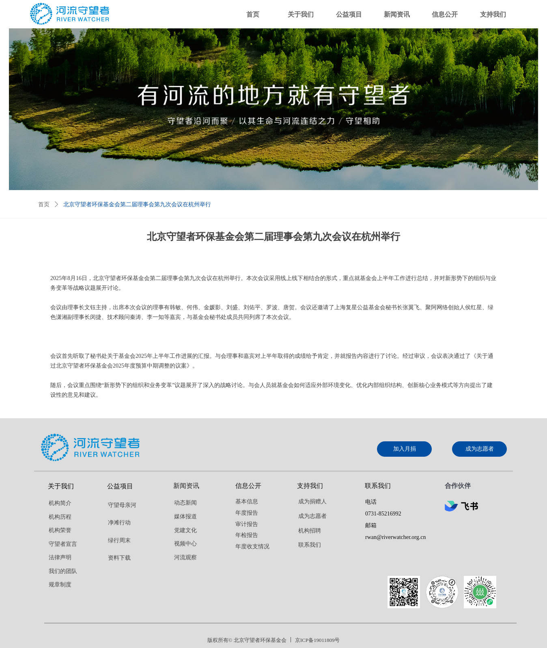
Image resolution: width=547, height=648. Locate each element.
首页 (44, 204)
